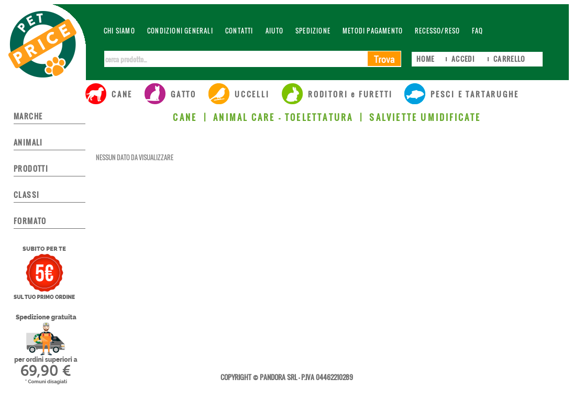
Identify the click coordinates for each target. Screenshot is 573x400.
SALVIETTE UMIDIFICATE (425, 117)
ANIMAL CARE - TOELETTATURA (283, 117)
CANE (185, 117)
